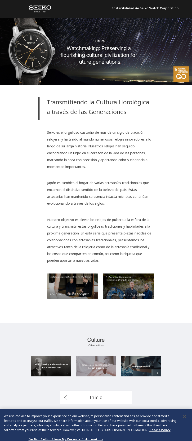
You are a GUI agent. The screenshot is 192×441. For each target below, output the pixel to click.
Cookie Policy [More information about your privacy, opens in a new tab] (159, 436)
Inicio (96, 397)
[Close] (184, 423)
